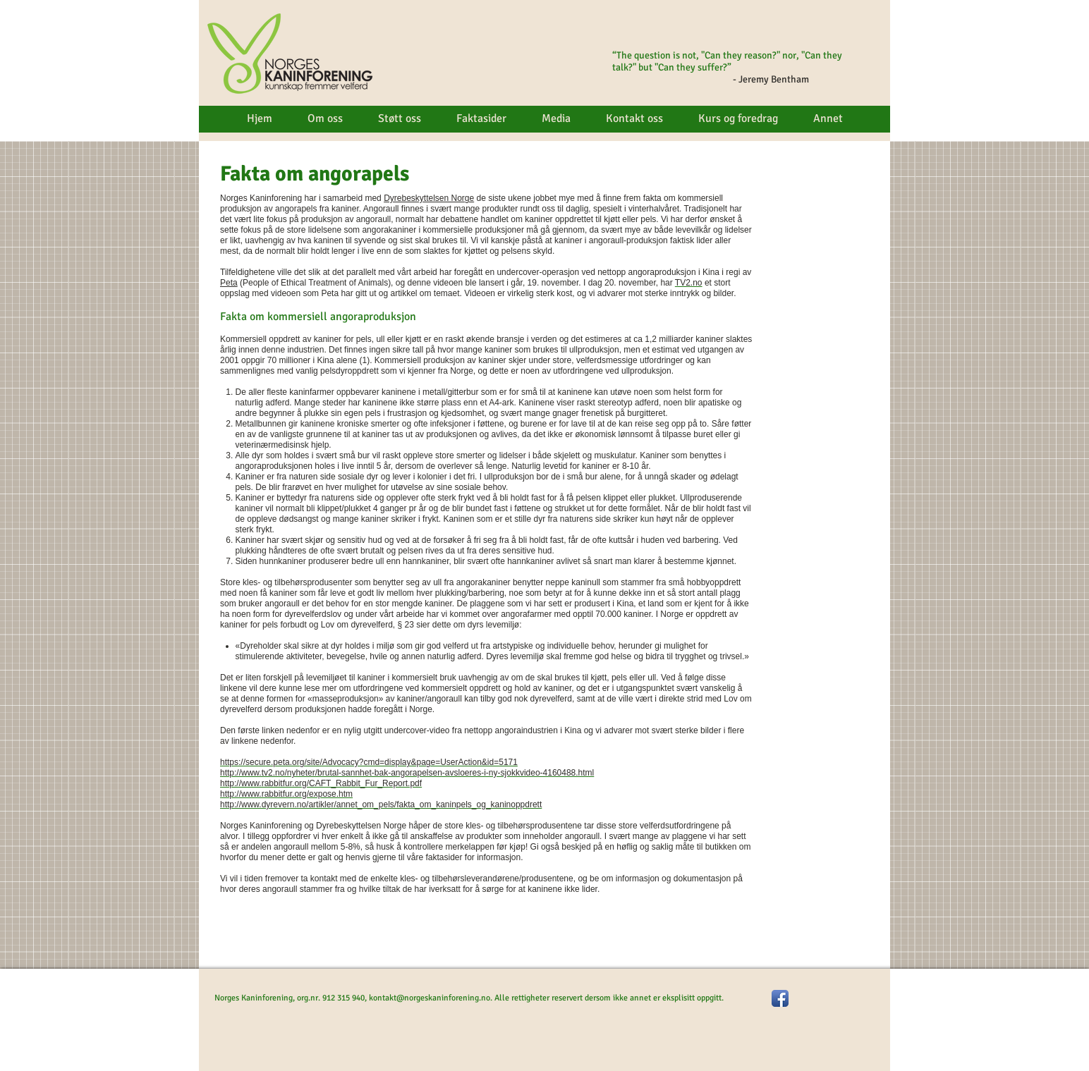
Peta (229, 283)
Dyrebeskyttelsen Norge (429, 198)
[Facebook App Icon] (780, 998)
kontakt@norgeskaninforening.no (429, 998)
